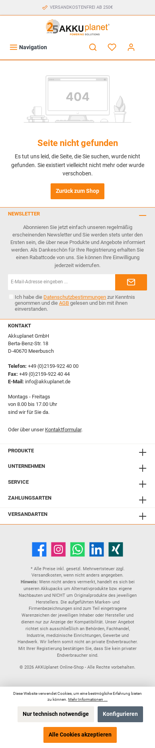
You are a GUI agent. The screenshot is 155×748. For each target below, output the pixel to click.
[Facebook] (39, 549)
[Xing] (116, 549)
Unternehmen (26, 466)
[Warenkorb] (146, 43)
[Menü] (28, 47)
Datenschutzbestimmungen (74, 297)
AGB (64, 303)
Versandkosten (46, 575)
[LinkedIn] (97, 549)
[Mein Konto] (131, 47)
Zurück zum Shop (77, 191)
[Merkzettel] (112, 47)
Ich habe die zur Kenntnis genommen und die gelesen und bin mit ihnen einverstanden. (75, 303)
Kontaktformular (63, 430)
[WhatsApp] (77, 549)
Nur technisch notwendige (56, 714)
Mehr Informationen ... (88, 699)
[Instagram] (58, 549)
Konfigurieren (120, 714)
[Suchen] (92, 47)
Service (18, 482)
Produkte (21, 451)
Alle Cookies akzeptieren (80, 734)
